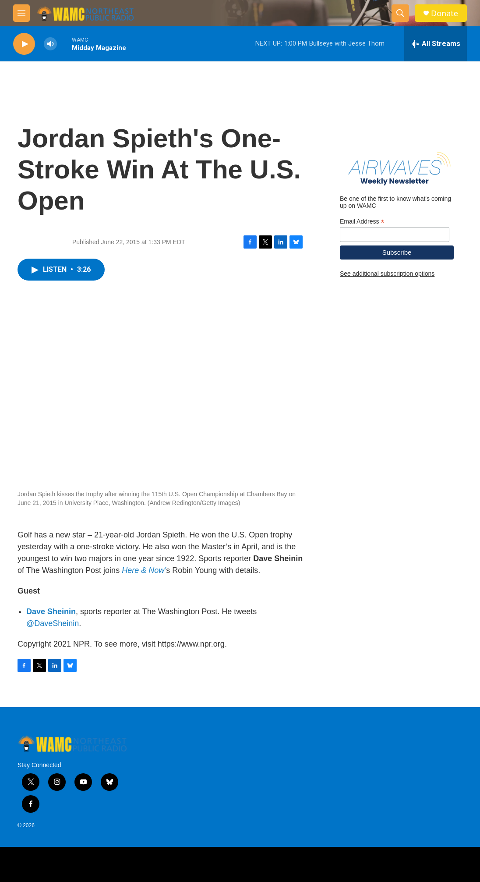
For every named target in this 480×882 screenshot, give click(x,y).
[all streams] (435, 43)
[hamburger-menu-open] (21, 13)
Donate (444, 13)
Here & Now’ (144, 570)
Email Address (362, 221)
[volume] (50, 44)
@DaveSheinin (52, 623)
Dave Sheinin (51, 611)
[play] (24, 44)
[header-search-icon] (400, 13)
